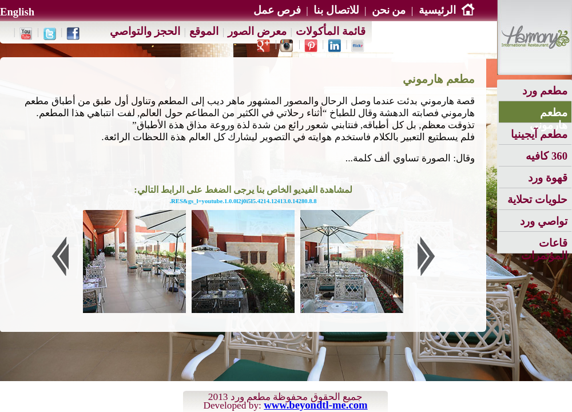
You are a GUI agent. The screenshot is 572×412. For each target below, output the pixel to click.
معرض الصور (257, 31)
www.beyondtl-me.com (315, 405)
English (17, 12)
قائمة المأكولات (331, 31)
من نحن (389, 10)
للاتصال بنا (336, 10)
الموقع (204, 31)
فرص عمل (277, 10)
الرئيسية (447, 10)
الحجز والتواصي (145, 31)
